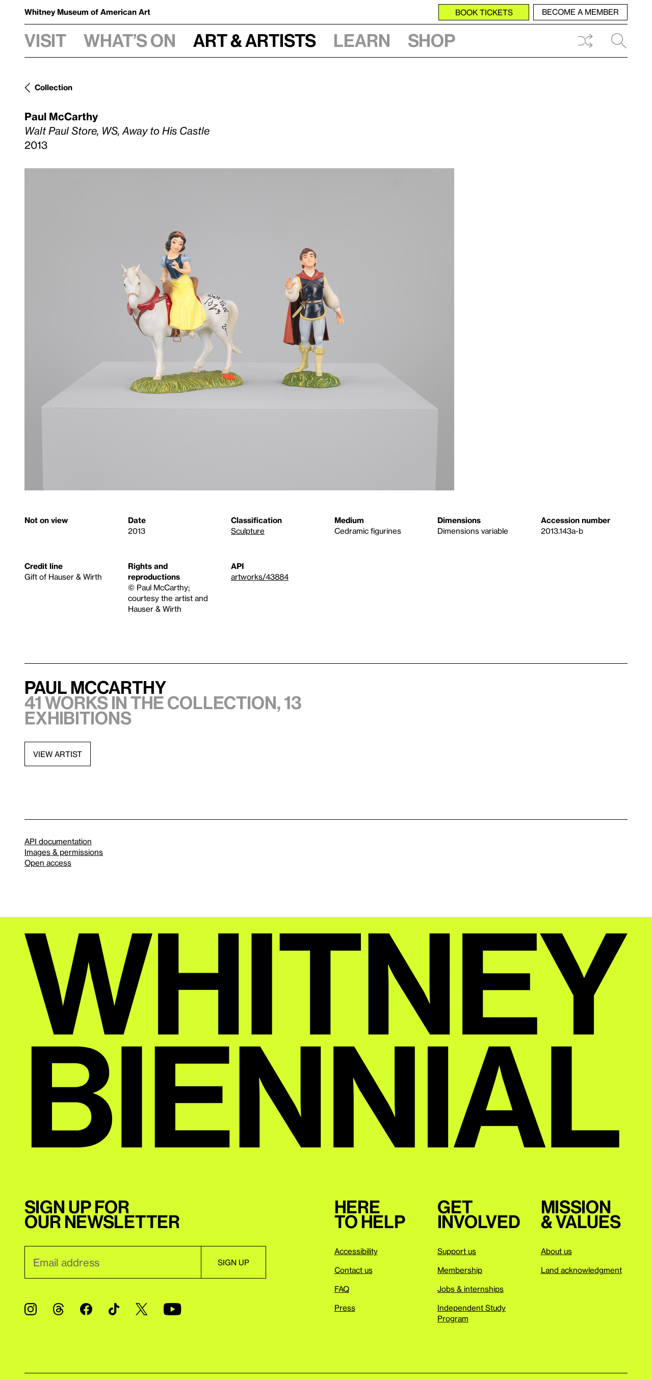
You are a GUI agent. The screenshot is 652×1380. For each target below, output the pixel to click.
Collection (53, 87)
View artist (57, 754)
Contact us (353, 1269)
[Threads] (58, 1309)
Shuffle (585, 41)
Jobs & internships (470, 1288)
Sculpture (248, 530)
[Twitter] (141, 1309)
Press (344, 1307)
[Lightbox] (239, 329)
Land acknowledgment (581, 1269)
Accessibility (356, 1251)
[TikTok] (113, 1309)
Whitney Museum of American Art (87, 11)
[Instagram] (30, 1309)
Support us (456, 1251)
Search (619, 41)
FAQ (341, 1288)
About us (556, 1251)
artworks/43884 (260, 576)
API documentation (58, 841)
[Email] (112, 1262)
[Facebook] (86, 1309)
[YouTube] (172, 1309)
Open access (47, 862)
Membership (459, 1269)
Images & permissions (63, 851)
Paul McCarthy (61, 116)
